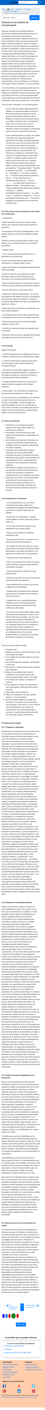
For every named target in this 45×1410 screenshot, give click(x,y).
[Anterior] (12, 1307)
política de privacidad (19, 1397)
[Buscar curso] (28, 2)
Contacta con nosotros (33, 1370)
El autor (21, 1324)
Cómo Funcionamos (10, 1365)
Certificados (7, 1370)
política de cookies (31, 1397)
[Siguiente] (32, 1307)
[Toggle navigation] (3, 2)
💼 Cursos (10, 9)
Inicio (3, 9)
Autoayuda (19, 9)
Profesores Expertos (10, 1372)
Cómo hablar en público (11, 11)
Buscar (34, 17)
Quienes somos (8, 1367)
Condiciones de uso (7, 1397)
